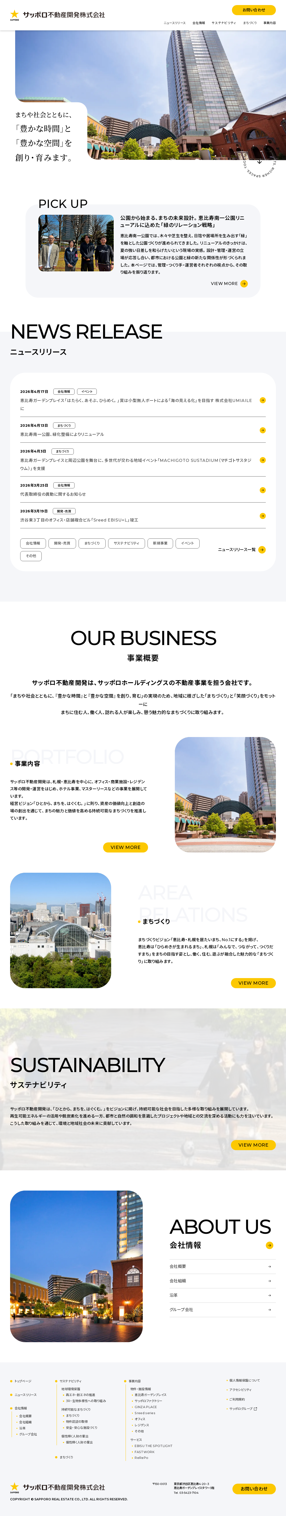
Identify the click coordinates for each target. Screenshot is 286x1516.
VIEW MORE (224, 283)
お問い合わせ (254, 10)
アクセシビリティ (240, 1390)
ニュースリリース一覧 (237, 549)
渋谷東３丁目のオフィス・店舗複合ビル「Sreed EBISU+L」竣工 (79, 520)
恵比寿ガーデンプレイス (150, 1395)
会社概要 (25, 1416)
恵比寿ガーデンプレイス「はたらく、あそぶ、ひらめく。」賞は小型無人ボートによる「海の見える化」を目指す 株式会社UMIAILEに (136, 404)
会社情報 (199, 23)
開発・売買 (62, 543)
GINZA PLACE (146, 1407)
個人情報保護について (244, 1380)
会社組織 (25, 1422)
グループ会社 (28, 1434)
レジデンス (142, 1425)
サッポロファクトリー (148, 1401)
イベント (187, 543)
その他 (31, 556)
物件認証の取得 (77, 1422)
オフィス (140, 1419)
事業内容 (270, 23)
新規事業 (160, 543)
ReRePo (141, 1458)
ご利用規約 (237, 1399)
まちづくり (250, 23)
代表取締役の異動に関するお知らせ (53, 494)
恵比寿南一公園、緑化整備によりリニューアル (62, 434)
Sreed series (145, 1413)
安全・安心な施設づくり (81, 1428)
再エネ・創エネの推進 (80, 1395)
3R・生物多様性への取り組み (86, 1401)
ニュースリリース (175, 23)
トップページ (23, 1381)
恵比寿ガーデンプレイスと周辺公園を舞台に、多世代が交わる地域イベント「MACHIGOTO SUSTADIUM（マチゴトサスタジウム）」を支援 (136, 464)
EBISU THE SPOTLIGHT (154, 1446)
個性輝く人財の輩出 (79, 1442)
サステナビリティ (224, 23)
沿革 (22, 1428)
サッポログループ (240, 1409)
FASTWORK (144, 1452)
